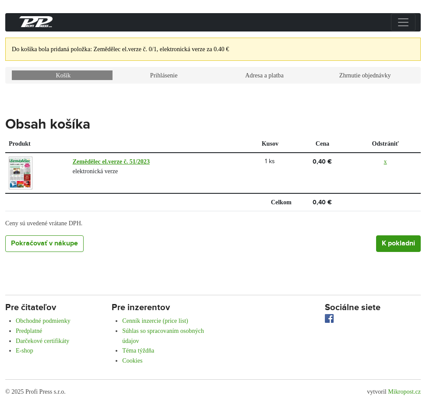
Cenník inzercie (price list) (155, 320)
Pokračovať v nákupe (44, 243)
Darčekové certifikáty (42, 340)
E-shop (24, 350)
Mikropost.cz (404, 391)
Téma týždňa (138, 350)
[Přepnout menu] (403, 22)
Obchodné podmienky (43, 320)
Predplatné (29, 330)
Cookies (132, 360)
